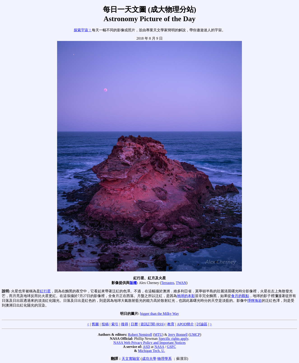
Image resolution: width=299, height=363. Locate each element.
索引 (114, 324)
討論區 (202, 324)
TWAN (181, 283)
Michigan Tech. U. (151, 351)
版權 (133, 283)
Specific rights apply (173, 338)
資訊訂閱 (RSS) (152, 324)
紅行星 (45, 291)
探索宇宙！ (83, 30)
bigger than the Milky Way (159, 314)
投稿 (105, 324)
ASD (146, 347)
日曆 (134, 324)
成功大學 (149, 359)
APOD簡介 (185, 324)
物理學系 (164, 359)
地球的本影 (186, 296)
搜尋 (124, 324)
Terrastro (167, 283)
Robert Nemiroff (140, 334)
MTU (158, 334)
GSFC (171, 347)
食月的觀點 (240, 296)
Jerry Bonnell (178, 334)
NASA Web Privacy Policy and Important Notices (149, 343)
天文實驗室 (131, 359)
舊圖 (95, 324)
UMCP (195, 334)
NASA (159, 347)
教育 (170, 324)
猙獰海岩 (254, 300)
